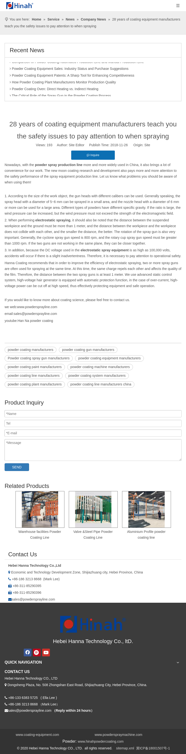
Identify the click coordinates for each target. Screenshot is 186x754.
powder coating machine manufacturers (100, 367)
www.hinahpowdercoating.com (101, 741)
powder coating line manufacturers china (100, 384)
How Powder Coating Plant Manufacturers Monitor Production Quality (63, 83)
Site (147, 145)
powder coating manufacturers (30, 350)
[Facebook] (27, 652)
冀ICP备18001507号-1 (153, 748)
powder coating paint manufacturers (35, 367)
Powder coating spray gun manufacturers (39, 358)
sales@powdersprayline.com (33, 599)
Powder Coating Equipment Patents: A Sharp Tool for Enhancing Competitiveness (72, 76)
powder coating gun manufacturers (88, 350)
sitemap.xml (125, 748)
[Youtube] (46, 652)
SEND (17, 467)
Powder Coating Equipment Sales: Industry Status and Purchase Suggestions (69, 70)
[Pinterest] (37, 652)
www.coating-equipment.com (37, 735)
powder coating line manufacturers (34, 375)
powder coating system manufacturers (97, 375)
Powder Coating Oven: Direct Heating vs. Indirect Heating (54, 90)
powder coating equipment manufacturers (109, 358)
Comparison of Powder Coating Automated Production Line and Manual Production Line (77, 63)
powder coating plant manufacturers (35, 384)
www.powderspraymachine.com (118, 735)
